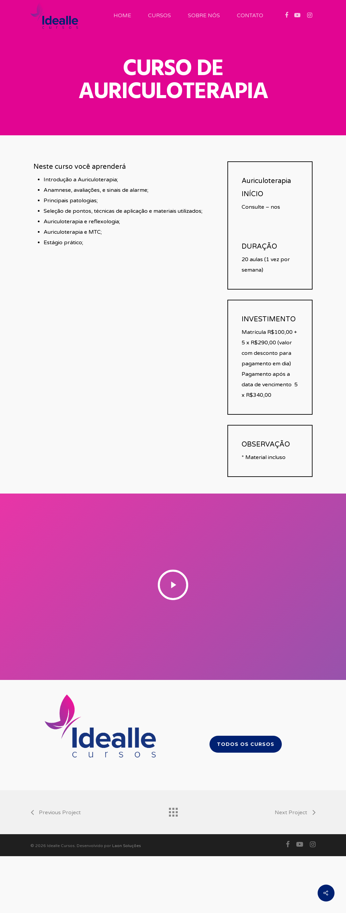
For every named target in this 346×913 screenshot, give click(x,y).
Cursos (159, 15)
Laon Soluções (126, 845)
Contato (250, 15)
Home (122, 15)
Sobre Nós (204, 15)
